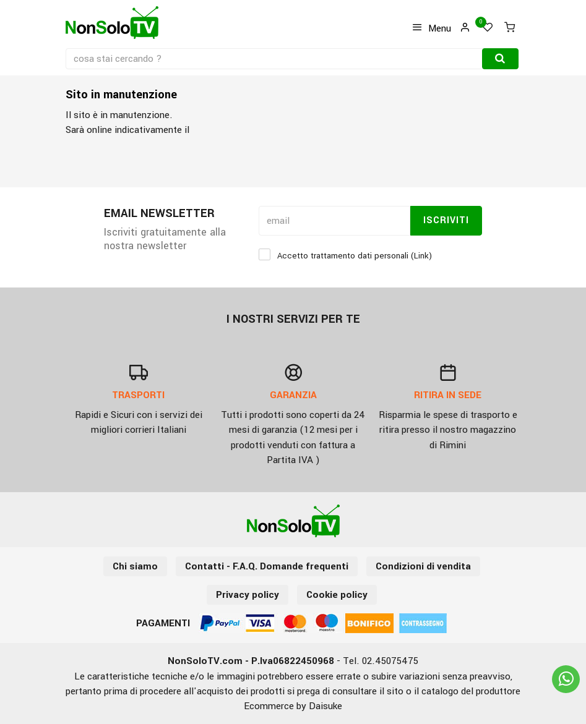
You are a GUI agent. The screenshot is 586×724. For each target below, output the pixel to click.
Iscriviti (446, 220)
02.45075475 (390, 661)
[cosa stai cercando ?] (275, 58)
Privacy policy (247, 595)
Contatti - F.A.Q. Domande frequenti (266, 566)
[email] (334, 221)
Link (421, 256)
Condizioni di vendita (423, 566)
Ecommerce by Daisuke (293, 706)
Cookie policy (337, 595)
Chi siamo (135, 566)
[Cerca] (500, 58)
